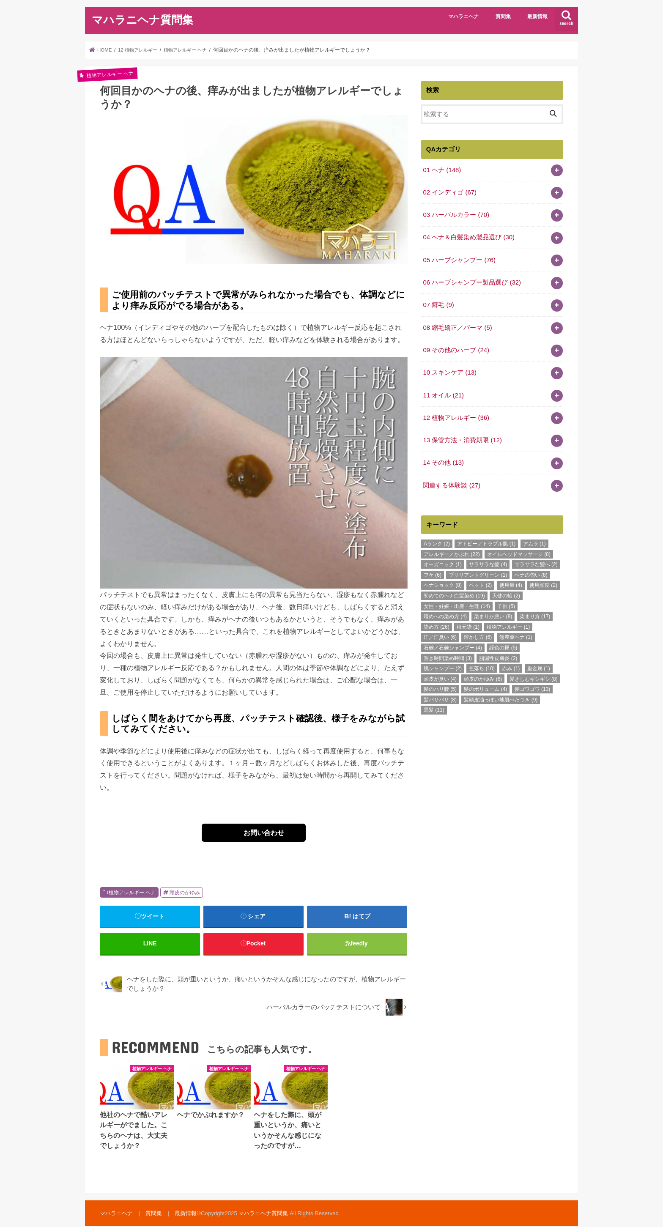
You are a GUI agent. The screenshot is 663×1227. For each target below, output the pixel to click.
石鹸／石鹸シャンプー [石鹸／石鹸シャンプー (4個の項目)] (453, 645)
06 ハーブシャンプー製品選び (472, 281)
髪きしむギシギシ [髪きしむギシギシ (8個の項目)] (534, 676)
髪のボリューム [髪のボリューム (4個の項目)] (485, 687)
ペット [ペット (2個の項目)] (480, 583)
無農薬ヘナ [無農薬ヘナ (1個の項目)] (515, 635)
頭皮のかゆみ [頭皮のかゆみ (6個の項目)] (483, 676)
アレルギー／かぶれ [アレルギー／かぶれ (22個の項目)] (452, 552)
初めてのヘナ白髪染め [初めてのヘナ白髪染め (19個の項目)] (454, 593)
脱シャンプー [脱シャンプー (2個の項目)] (443, 666)
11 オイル (443, 393)
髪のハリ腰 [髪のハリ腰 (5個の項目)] (440, 687)
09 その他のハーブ (456, 348)
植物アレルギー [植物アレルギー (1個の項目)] (508, 624)
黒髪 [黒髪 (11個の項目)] (434, 707)
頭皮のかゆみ (185, 893)
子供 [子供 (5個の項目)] (506, 604)
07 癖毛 (438, 304)
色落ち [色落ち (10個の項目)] (482, 666)
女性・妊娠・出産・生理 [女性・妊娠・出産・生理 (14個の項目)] (457, 604)
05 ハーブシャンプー (459, 259)
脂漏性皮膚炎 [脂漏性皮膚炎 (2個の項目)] (498, 655)
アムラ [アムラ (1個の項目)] (534, 541)
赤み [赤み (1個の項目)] (511, 666)
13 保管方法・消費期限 (462, 438)
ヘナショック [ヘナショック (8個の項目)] (443, 583)
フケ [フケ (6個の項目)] (432, 572)
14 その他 (443, 460)
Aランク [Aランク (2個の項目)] (437, 541)
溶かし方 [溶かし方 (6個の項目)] (478, 635)
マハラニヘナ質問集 (142, 19)
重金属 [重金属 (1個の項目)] (538, 666)
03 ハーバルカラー (456, 214)
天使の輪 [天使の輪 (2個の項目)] (506, 593)
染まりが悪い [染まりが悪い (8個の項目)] (493, 614)
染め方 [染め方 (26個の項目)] (436, 624)
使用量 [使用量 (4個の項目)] (510, 583)
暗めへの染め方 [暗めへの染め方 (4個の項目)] (445, 614)
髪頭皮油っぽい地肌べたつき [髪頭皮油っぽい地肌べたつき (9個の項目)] (500, 697)
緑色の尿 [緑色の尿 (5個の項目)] (503, 645)
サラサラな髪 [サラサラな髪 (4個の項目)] (488, 562)
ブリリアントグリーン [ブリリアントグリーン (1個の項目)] (478, 572)
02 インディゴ (449, 192)
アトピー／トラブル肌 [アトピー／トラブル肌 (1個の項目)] (486, 541)
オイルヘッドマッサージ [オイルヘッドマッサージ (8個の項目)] (519, 552)
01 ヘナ (441, 169)
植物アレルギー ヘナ (132, 893)
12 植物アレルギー (456, 415)
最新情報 (537, 16)
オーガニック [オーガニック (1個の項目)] (443, 562)
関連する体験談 (451, 482)
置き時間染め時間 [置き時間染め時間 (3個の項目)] (448, 655)
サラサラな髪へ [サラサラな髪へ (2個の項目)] (536, 562)
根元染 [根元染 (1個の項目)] (468, 624)
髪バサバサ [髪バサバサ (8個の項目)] (440, 697)
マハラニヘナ (463, 16)
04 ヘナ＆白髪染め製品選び (468, 236)
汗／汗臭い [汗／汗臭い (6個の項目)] (440, 635)
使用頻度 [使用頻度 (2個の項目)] (543, 583)
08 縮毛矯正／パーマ (457, 326)
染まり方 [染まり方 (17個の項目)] (535, 614)
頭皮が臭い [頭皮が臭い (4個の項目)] (440, 676)
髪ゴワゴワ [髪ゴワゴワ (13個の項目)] (533, 687)
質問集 (503, 16)
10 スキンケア (449, 370)
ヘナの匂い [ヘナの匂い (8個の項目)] (531, 572)
